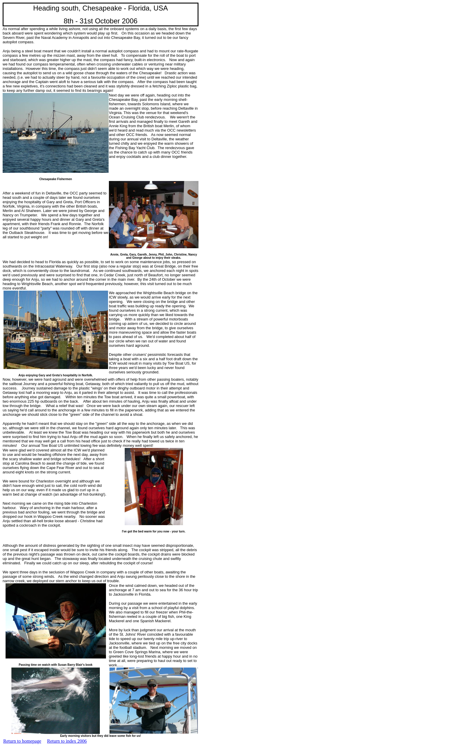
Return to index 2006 (67, 741)
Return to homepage (22, 741)
